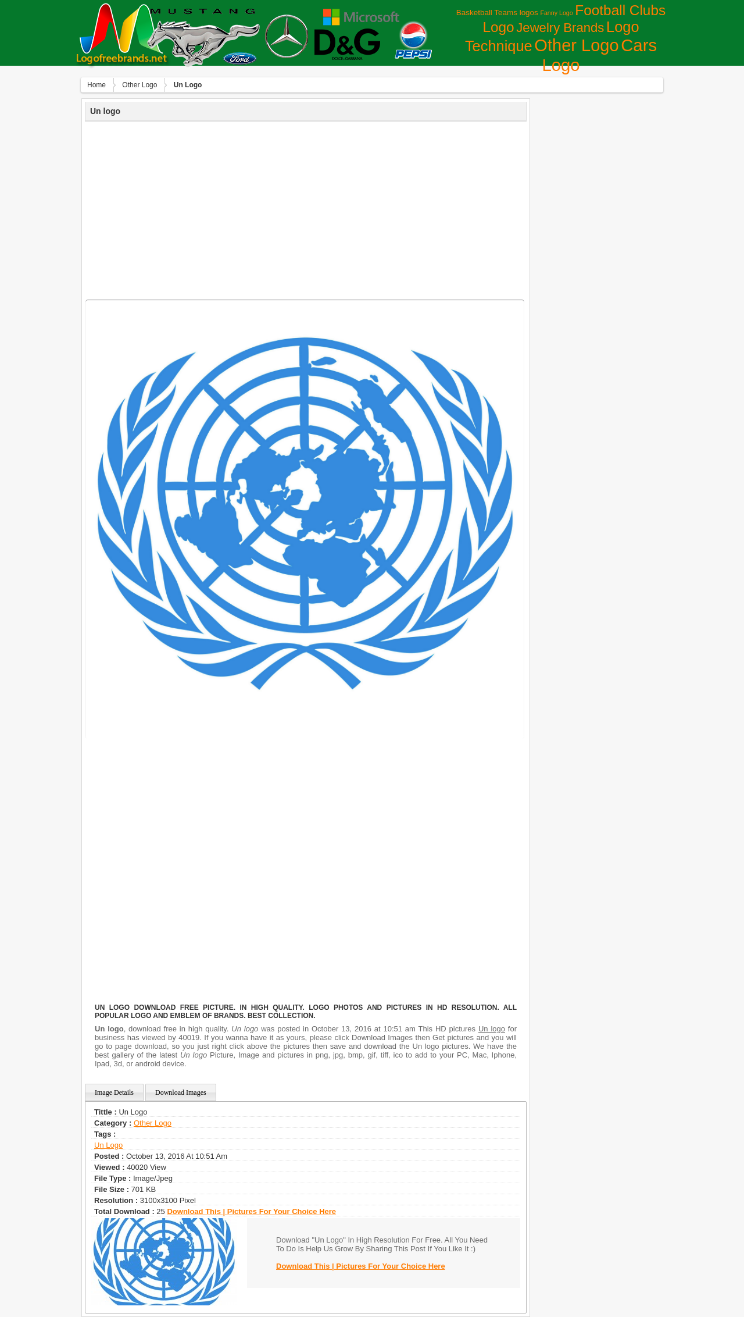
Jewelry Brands (560, 27)
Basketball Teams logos (497, 12)
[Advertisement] (306, 208)
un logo (108, 1145)
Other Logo (576, 45)
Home (96, 85)
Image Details (114, 1092)
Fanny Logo (556, 12)
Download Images (180, 1092)
